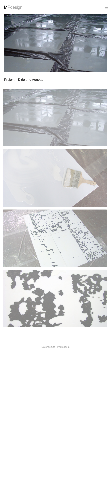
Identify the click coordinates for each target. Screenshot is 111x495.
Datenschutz (48, 346)
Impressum (63, 346)
